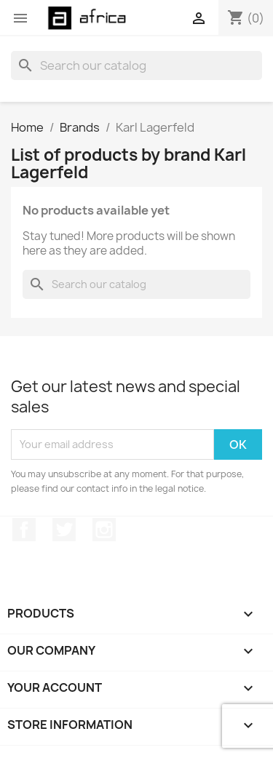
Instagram (104, 529)
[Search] (136, 65)
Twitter (64, 529)
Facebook (24, 529)
